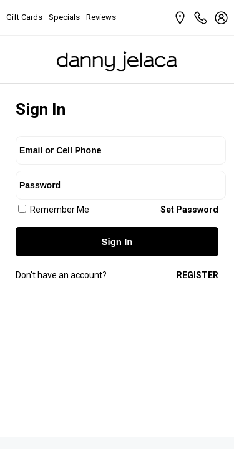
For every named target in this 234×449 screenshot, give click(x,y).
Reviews (101, 17)
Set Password (189, 210)
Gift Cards (24, 17)
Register (197, 275)
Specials (64, 17)
